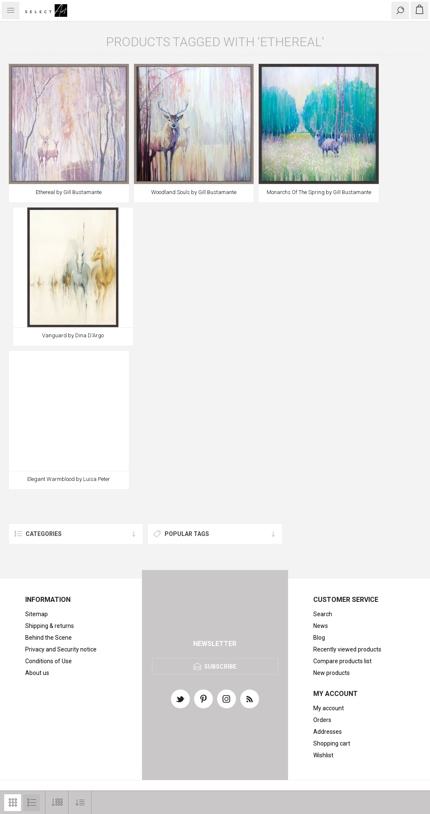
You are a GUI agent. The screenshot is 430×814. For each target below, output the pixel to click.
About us (37, 673)
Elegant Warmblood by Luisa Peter (68, 479)
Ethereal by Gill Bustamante (69, 192)
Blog (319, 637)
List (31, 802)
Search (322, 614)
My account (328, 708)
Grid (12, 802)
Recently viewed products (347, 649)
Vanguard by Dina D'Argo (73, 335)
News (320, 625)
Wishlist (323, 755)
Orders (322, 720)
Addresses (327, 731)
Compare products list (342, 661)
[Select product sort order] (80, 802)
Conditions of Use (48, 661)
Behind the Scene (48, 637)
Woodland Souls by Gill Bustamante (193, 192)
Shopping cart (331, 743)
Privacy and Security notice (61, 649)
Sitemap (36, 614)
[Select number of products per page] (56, 802)
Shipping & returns (49, 625)
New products (331, 673)
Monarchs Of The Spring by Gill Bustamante (319, 192)
